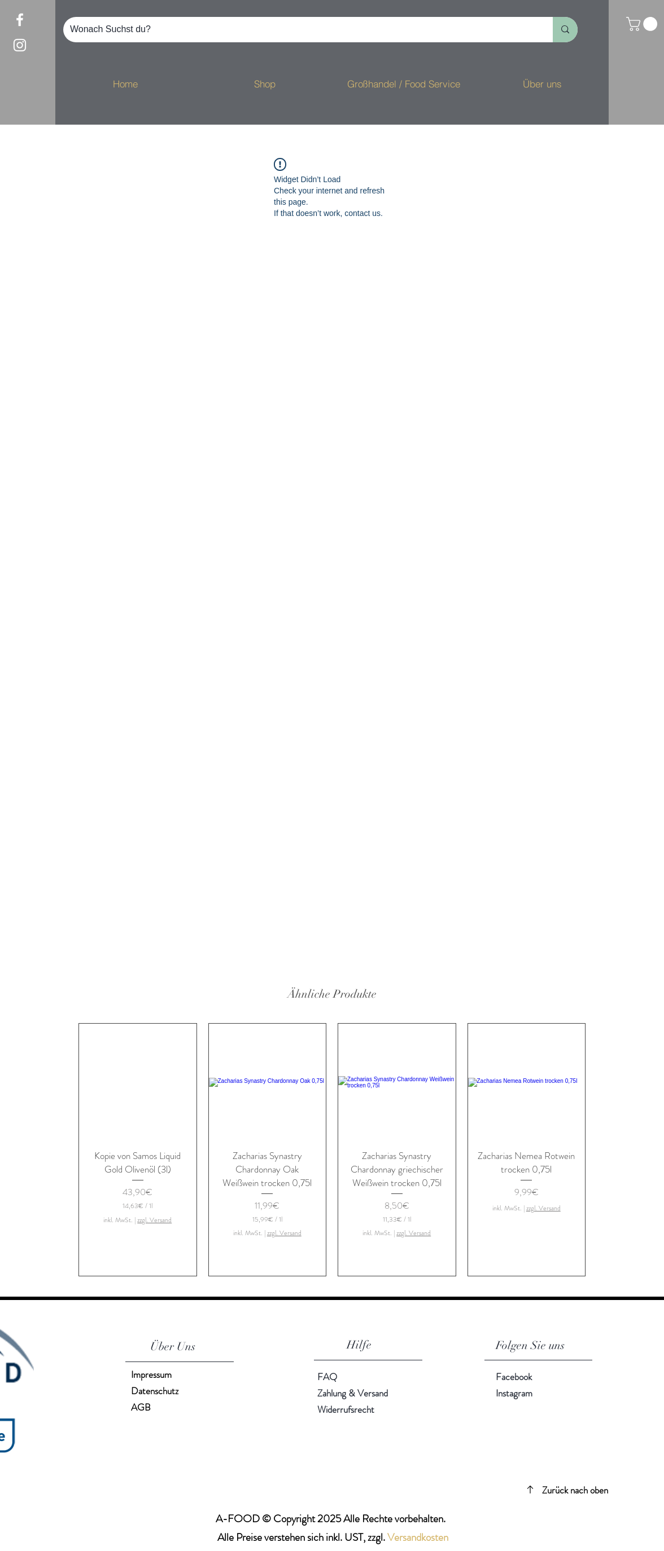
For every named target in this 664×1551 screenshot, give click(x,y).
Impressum (151, 1374)
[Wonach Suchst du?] (299, 29)
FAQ (327, 1376)
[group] (332, 1150)
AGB (141, 1407)
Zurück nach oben (575, 1490)
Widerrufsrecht (345, 1409)
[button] (643, 24)
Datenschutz (154, 1391)
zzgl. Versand (154, 1220)
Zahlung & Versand (352, 1393)
